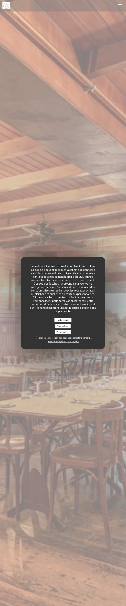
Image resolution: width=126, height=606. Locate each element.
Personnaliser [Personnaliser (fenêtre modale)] (62, 332)
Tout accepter (63, 320)
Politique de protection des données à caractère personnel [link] (64, 337)
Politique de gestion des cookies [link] (63, 341)
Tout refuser (63, 326)
